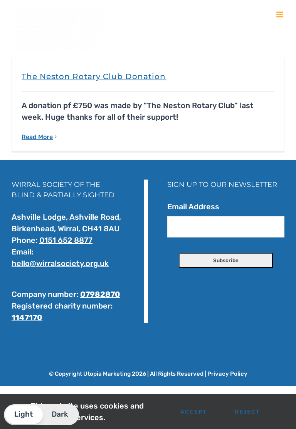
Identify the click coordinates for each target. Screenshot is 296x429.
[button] (41, 414)
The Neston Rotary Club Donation (94, 76)
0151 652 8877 (65, 240)
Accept (193, 411)
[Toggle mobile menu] (280, 14)
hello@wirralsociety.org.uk (60, 263)
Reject (247, 411)
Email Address (193, 206)
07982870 (100, 294)
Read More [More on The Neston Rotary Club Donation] (37, 137)
